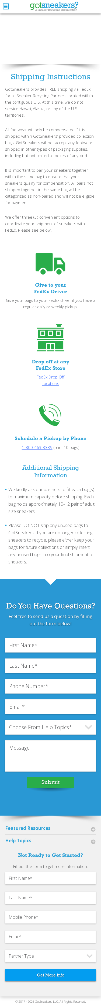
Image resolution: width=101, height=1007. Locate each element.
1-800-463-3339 (37, 454)
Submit (50, 789)
